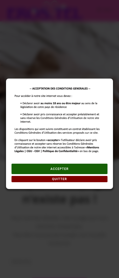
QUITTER (59, 179)
